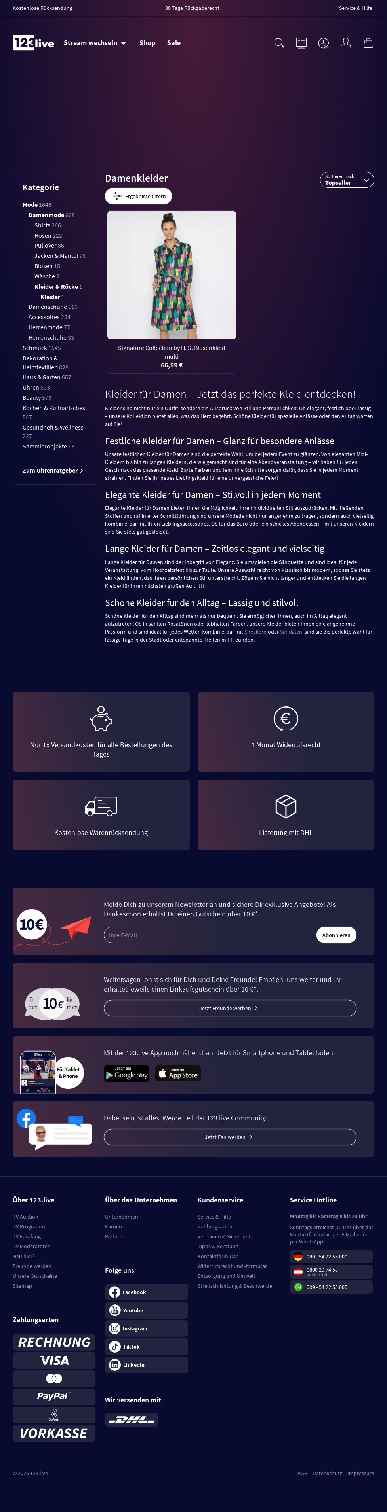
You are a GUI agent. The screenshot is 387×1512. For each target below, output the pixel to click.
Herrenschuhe (51, 337)
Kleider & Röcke (58, 286)
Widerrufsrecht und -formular (232, 1266)
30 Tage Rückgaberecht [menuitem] (192, 7)
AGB (302, 1473)
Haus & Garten (47, 377)
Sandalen (291, 631)
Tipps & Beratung (218, 1246)
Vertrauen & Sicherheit (224, 1236)
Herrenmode (49, 327)
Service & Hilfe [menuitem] (355, 7)
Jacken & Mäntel (60, 255)
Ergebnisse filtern (138, 196)
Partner (113, 1236)
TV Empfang (27, 1236)
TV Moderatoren (32, 1246)
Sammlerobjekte (50, 446)
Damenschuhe (53, 306)
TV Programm (29, 1226)
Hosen (48, 235)
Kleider (52, 297)
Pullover (49, 245)
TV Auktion (25, 1216)
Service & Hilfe (214, 1216)
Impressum (360, 1473)
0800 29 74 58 (322, 1269)
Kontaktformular (218, 1256)
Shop (147, 42)
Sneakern (255, 631)
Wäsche (46, 276)
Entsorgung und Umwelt (226, 1275)
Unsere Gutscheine (35, 1275)
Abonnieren (336, 935)
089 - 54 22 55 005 (327, 1287)
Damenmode (52, 215)
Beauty (37, 397)
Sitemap (22, 1285)
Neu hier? (24, 1256)
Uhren (36, 387)
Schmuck (42, 348)
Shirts (47, 225)
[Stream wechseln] (95, 42)
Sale (174, 42)
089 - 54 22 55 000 (327, 1256)
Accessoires (50, 317)
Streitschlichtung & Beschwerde (235, 1285)
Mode (37, 204)
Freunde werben (32, 1266)
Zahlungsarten (215, 1226)
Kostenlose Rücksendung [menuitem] (42, 7)
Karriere (114, 1226)
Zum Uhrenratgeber (53, 470)
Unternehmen (121, 1216)
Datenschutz (327, 1473)
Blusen (47, 266)
